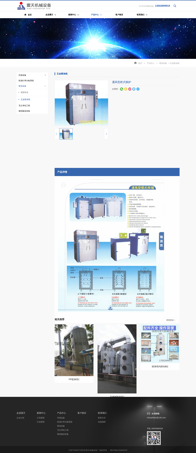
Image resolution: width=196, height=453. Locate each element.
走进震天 (21, 450)
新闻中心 (41, 450)
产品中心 (150, 63)
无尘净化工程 (24, 106)
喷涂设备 (22, 86)
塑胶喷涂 (24, 93)
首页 (140, 63)
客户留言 (82, 450)
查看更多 (170, 384)
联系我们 (102, 450)
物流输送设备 (24, 111)
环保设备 (22, 75)
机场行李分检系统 (26, 81)
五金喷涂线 (25, 100)
